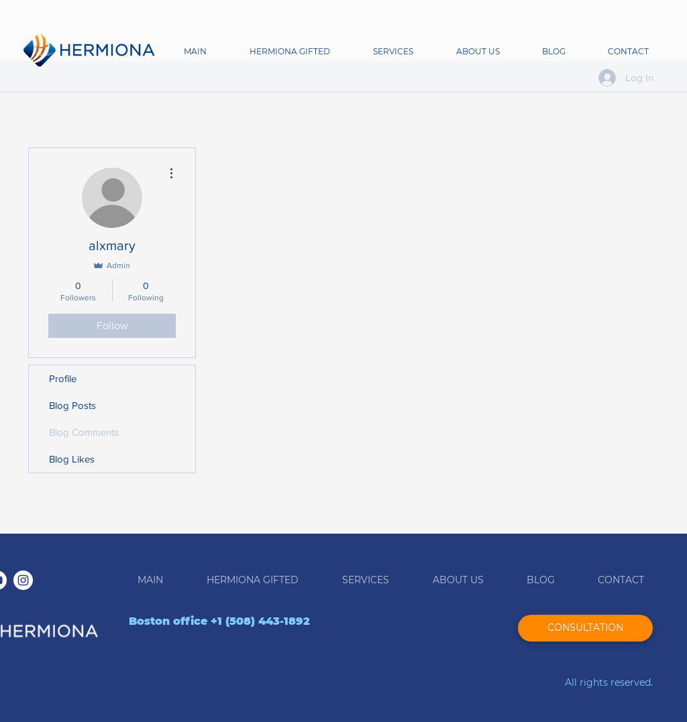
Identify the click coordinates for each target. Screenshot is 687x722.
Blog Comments (84, 432)
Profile (62, 378)
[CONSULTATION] (585, 628)
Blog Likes (72, 459)
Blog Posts (72, 405)
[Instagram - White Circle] (23, 580)
